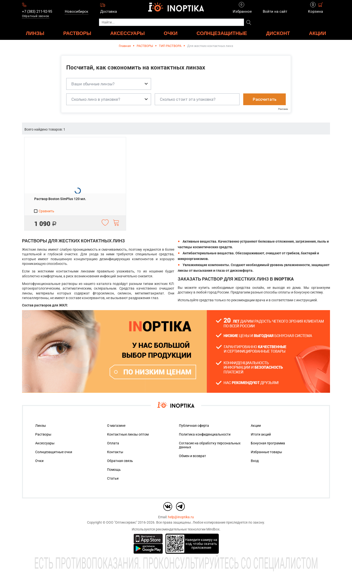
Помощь (114, 470)
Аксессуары (45, 443)
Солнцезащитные (222, 33)
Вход (255, 461)
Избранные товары (266, 452)
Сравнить (43, 211)
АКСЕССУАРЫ (127, 33)
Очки (39, 461)
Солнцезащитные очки (53, 452)
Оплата (113, 443)
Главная (125, 46)
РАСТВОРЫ (77, 33)
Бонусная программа (268, 443)
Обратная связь (120, 461)
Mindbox (213, 529)
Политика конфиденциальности (205, 434)
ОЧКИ (170, 33)
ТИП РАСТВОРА (170, 46)
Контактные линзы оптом (128, 434)
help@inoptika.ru (181, 517)
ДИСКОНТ (278, 33)
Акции (317, 33)
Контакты (115, 452)
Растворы (43, 434)
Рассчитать (264, 99)
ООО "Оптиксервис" (121, 522)
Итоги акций (261, 434)
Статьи (113, 478)
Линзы (40, 426)
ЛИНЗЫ (35, 33)
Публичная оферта (194, 426)
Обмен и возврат (192, 456)
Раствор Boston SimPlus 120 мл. (60, 199)
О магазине (116, 426)
